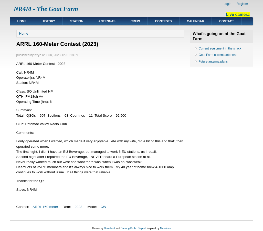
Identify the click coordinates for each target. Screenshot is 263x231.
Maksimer (165, 228)
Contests (163, 21)
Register (242, 4)
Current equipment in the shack (220, 48)
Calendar (195, 21)
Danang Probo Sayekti (133, 228)
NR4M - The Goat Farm (46, 8)
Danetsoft (109, 228)
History (48, 21)
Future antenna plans (213, 61)
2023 (78, 207)
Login (227, 4)
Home (22, 21)
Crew (135, 21)
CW (103, 207)
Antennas (106, 21)
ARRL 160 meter (45, 207)
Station (76, 21)
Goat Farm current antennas (218, 55)
